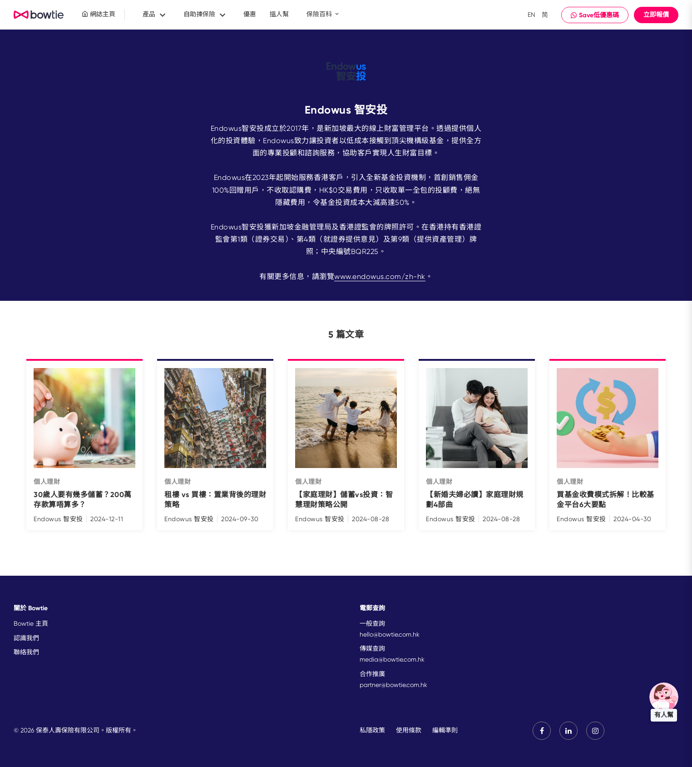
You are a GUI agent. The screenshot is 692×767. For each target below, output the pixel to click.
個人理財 (47, 482)
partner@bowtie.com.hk (393, 684)
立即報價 (656, 15)
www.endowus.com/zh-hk (379, 276)
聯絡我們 (26, 652)
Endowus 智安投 (58, 519)
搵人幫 (279, 14)
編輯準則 (445, 730)
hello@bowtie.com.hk (390, 634)
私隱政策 (372, 730)
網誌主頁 (98, 14)
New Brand (39, 15)
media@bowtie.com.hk (392, 659)
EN (531, 14)
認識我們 (26, 638)
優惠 (249, 14)
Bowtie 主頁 (31, 623)
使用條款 (408, 730)
